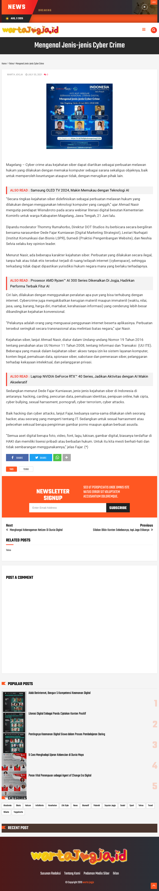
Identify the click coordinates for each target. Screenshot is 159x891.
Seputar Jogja (110, 805)
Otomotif (85, 805)
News (75, 805)
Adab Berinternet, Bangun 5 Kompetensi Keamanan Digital (59, 693)
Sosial (122, 805)
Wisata (6, 812)
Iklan (116, 873)
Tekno (26, 469)
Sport (132, 805)
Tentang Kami (72, 873)
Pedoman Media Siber (97, 873)
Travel (150, 805)
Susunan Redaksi (50, 873)
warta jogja (88, 882)
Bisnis (18, 805)
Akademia (8, 805)
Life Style (65, 805)
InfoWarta (39, 805)
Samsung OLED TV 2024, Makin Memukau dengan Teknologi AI (80, 190)
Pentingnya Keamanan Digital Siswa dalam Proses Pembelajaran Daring (67, 734)
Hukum (28, 805)
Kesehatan (52, 805)
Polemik (97, 805)
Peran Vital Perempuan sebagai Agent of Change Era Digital (60, 775)
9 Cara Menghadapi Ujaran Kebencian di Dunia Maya (56, 755)
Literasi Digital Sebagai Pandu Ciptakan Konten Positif (57, 713)
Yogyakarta (18, 812)
